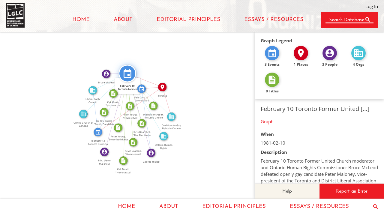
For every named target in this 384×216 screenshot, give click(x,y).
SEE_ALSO (110, 102)
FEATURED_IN (141, 112)
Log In (371, 6)
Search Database (346, 20)
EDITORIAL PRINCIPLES (188, 19)
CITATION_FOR (120, 100)
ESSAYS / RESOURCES (273, 19)
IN (152, 85)
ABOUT (123, 19)
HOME (81, 19)
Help (287, 191)
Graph (267, 121)
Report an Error (352, 191)
